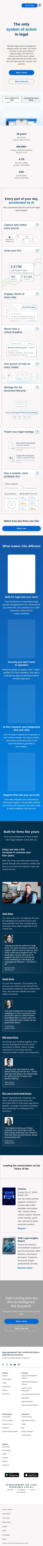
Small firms (8, 979)
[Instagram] (19, 1364)
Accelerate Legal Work (31, 99)
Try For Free (29, 5)
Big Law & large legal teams (17, 1093)
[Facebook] (3, 1364)
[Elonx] (7, 1364)
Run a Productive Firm (12, 99)
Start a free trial (21, 1328)
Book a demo (21, 73)
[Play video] (21, 892)
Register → (23, 1228)
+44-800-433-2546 (29, 1352)
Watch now (21, 528)
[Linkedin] (11, 1364)
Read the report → (26, 1268)
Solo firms (7, 914)
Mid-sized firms (10, 1037)
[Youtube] (15, 1364)
